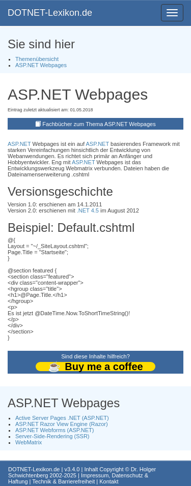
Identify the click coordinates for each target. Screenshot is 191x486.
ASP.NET (19, 144)
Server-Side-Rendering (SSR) (52, 436)
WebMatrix (28, 442)
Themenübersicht (37, 59)
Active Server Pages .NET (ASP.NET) (62, 418)
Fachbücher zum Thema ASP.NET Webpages (98, 124)
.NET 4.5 (88, 210)
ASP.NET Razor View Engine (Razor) (61, 424)
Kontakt (108, 481)
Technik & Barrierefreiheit (63, 481)
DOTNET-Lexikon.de (50, 13)
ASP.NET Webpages (41, 65)
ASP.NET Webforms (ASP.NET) (54, 430)
